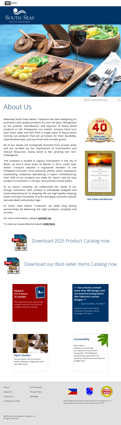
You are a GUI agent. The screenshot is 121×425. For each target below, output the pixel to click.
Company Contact (12, 401)
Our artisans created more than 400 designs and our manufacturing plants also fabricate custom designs (89, 293)
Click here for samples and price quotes (28, 305)
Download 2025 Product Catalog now (70, 241)
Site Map (34, 396)
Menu (11, 3)
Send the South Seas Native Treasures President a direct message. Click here (86, 311)
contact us (44, 218)
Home (6, 387)
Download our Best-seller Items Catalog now (70, 264)
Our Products (36, 387)
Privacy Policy (36, 392)
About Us (8, 392)
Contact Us (8, 396)
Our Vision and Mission (99, 199)
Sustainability (81, 339)
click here (49, 223)
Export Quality (22, 355)
